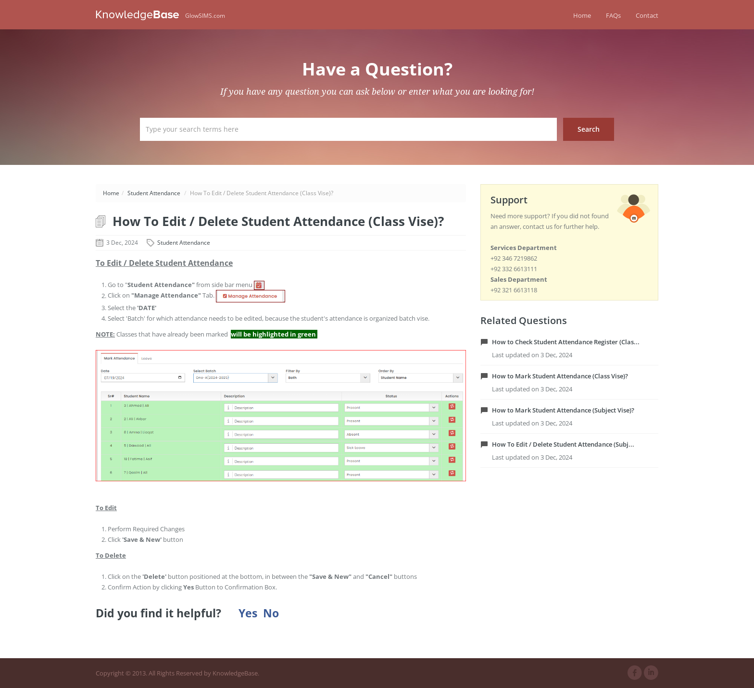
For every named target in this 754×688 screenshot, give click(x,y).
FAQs (613, 15)
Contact (647, 15)
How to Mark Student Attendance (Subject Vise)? (563, 410)
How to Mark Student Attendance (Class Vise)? (560, 376)
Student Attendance (153, 193)
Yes (248, 613)
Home (582, 15)
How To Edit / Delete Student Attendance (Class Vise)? (278, 221)
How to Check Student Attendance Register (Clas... (566, 342)
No (271, 613)
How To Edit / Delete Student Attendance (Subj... (563, 444)
